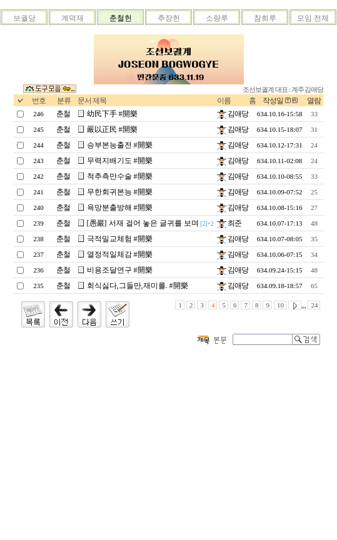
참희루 (265, 18)
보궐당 (24, 18)
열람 (314, 100)
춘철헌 (120, 18)
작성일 (273, 100)
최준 (229, 223)
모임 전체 (313, 18)
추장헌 (169, 18)
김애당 (232, 113)
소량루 (217, 18)
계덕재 (72, 18)
